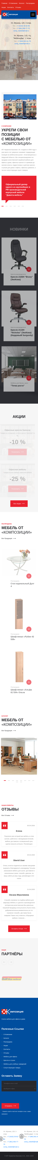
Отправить (10, 1106)
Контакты (10, 7)
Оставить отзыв (19, 929)
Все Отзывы (8, 815)
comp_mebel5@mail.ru (22, 43)
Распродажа (30, 3)
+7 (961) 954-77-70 (23, 28)
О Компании (13, 3)
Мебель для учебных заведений (15, 1064)
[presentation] (17, 1097)
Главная (4, 3)
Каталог (22, 3)
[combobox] (19, 1088)
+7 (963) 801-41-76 (24, 41)
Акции (4, 7)
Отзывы (18, 7)
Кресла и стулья (9, 1060)
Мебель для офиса (10, 1056)
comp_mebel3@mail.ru (21, 31)
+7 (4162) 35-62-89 (23, 26)
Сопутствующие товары (12, 1068)
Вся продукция (9, 538)
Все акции (19, 503)
